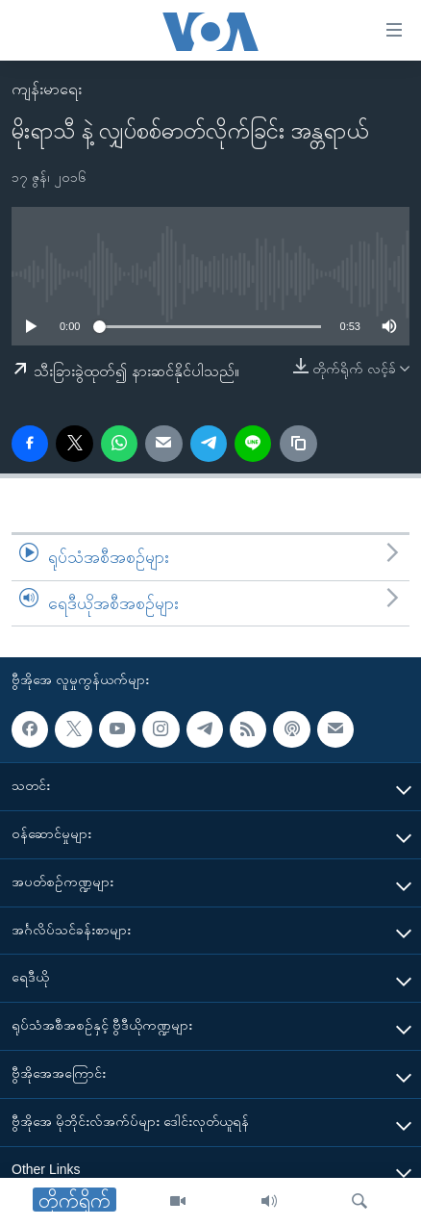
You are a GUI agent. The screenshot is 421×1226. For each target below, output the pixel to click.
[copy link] (298, 443)
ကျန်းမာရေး (47, 89)
